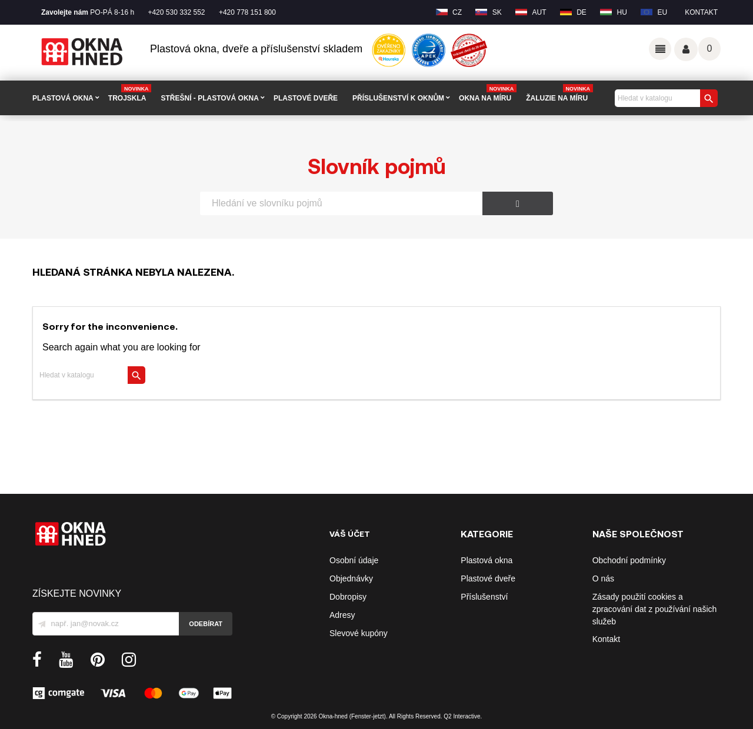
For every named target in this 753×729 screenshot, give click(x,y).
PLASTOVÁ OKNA (63, 98)
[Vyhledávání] (665, 98)
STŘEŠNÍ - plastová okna (209, 98)
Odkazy (660, 49)
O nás (603, 578)
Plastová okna (486, 560)
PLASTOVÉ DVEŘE (306, 98)
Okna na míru (488, 93)
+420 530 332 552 (176, 12)
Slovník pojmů (377, 165)
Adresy (342, 615)
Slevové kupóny (358, 633)
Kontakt (701, 12)
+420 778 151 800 (247, 12)
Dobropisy (347, 596)
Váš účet (686, 49)
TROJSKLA (130, 93)
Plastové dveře (488, 578)
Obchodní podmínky (629, 560)
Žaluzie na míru (559, 93)
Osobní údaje (353, 560)
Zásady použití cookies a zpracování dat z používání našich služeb (654, 609)
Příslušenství (484, 596)
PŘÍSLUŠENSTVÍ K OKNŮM (398, 98)
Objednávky (351, 578)
